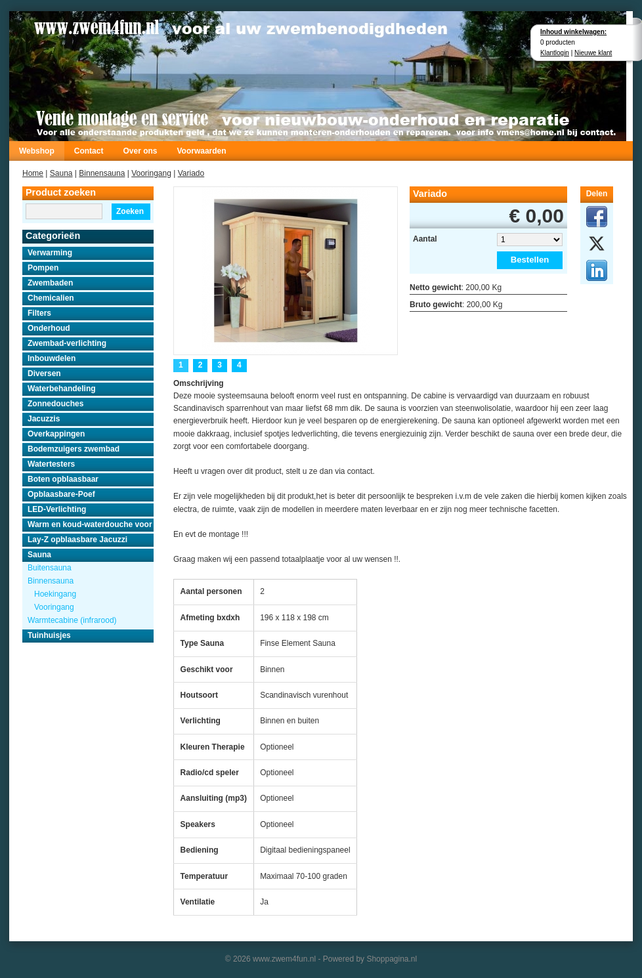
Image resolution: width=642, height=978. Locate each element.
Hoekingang (55, 594)
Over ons (140, 151)
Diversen (44, 373)
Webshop (36, 151)
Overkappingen (56, 433)
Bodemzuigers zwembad (73, 449)
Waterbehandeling (62, 388)
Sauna (61, 173)
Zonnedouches (55, 403)
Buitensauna (50, 567)
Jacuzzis (44, 418)
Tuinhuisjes (49, 635)
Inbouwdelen (51, 358)
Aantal (425, 239)
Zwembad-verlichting (67, 343)
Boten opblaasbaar (63, 479)
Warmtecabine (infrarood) (72, 620)
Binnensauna (102, 173)
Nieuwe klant (593, 52)
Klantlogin (554, 52)
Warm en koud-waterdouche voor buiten (91, 524)
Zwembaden (50, 282)
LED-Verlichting (57, 509)
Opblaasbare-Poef (61, 494)
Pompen (43, 267)
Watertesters (51, 464)
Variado (191, 173)
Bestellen (530, 260)
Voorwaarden (201, 151)
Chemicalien (51, 298)
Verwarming (50, 252)
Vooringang (151, 173)
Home (32, 173)
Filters (39, 313)
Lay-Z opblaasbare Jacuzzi (77, 539)
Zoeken (130, 211)
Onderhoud (49, 328)
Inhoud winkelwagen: (573, 31)
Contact (89, 151)
